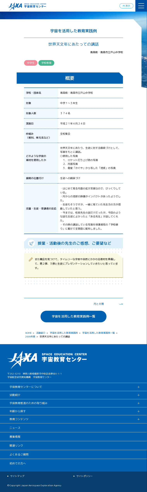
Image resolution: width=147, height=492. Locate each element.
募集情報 (15, 436)
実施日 (30, 123)
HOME (28, 333)
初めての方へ (18, 463)
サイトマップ (17, 476)
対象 (28, 103)
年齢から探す (18, 411)
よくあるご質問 (19, 454)
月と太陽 (99, 304)
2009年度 (30, 336)
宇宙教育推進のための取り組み (29, 403)
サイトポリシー (84, 476)
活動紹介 (40, 333)
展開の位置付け (35, 178)
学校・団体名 (33, 92)
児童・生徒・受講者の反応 (41, 208)
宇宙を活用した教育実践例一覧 (73, 316)
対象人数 (31, 113)
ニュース (15, 428)
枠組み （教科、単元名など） (38, 136)
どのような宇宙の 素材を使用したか (36, 158)
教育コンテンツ (19, 419)
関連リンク (16, 445)
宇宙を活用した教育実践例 (64, 333)
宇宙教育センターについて (26, 387)
